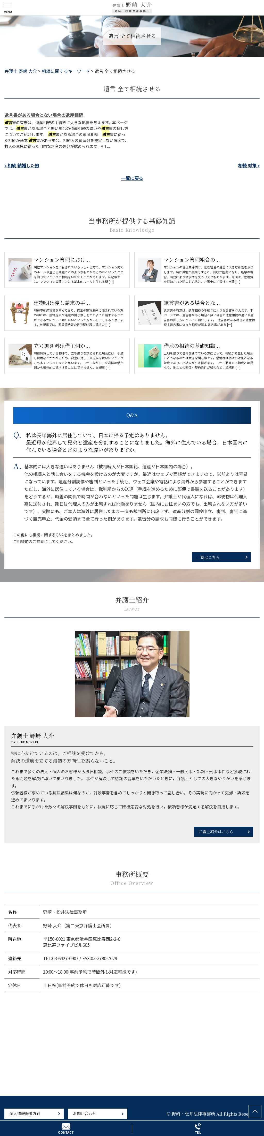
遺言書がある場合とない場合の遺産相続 (43, 115)
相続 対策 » (249, 165)
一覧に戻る (132, 178)
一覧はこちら (208, 557)
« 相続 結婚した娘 (21, 165)
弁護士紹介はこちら (216, 831)
